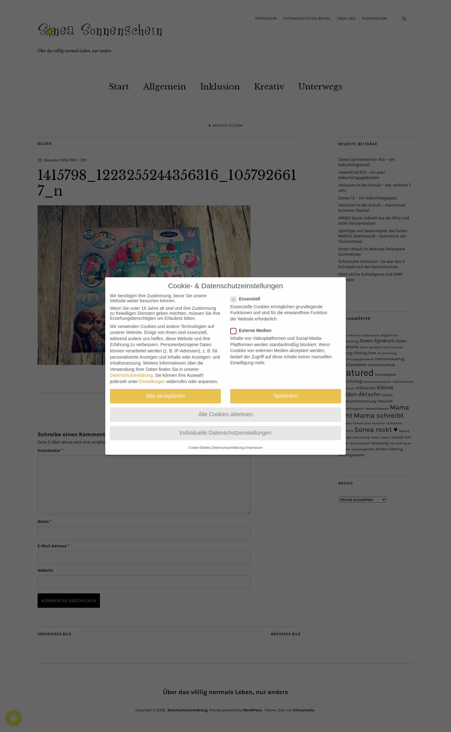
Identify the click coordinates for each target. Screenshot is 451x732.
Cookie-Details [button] (199, 441)
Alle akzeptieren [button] (165, 390)
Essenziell (248, 292)
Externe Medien (253, 324)
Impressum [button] (254, 441)
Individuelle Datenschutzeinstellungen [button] (226, 427)
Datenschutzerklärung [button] (228, 441)
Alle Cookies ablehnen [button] (225, 408)
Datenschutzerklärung (131, 369)
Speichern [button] (285, 390)
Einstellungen (152, 375)
